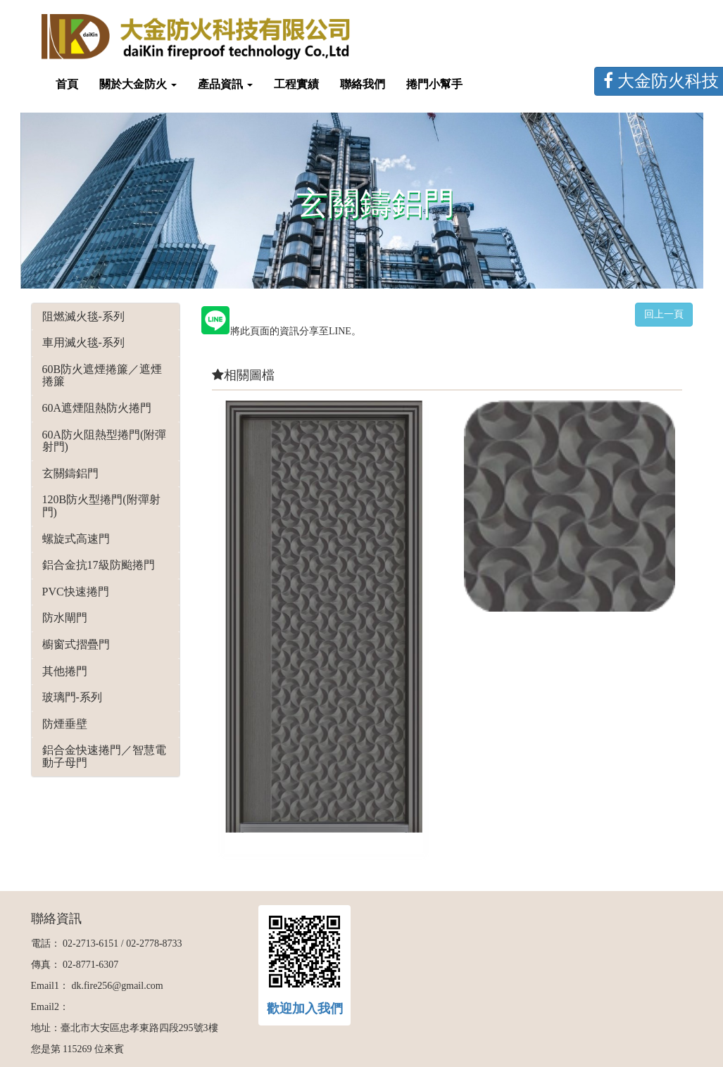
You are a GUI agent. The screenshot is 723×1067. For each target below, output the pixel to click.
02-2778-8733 (154, 943)
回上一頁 (664, 314)
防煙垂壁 (64, 724)
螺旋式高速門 (76, 539)
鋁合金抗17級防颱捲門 (98, 565)
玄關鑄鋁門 (70, 473)
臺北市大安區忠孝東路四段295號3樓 (139, 1028)
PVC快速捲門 (75, 592)
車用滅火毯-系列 (83, 342)
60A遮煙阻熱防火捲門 (97, 408)
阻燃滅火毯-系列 (83, 316)
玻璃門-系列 (72, 697)
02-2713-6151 (90, 943)
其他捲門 (64, 671)
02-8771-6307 (90, 964)
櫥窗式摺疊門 (76, 644)
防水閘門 (64, 618)
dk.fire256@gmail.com (117, 985)
